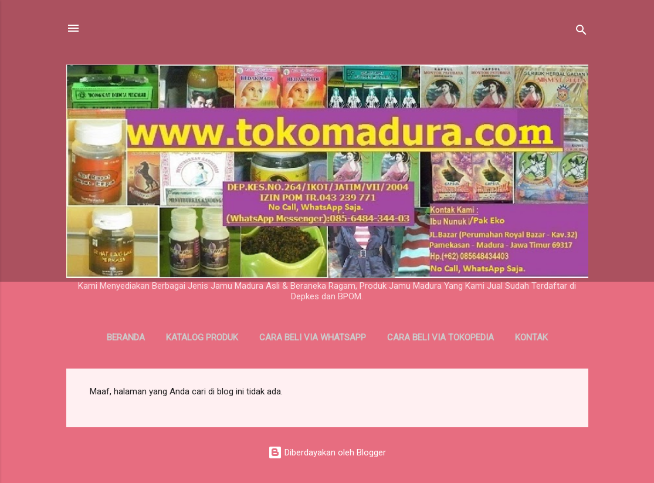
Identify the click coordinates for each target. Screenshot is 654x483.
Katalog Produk (202, 337)
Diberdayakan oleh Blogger (327, 452)
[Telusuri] (581, 32)
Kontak (531, 337)
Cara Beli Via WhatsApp (312, 337)
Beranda (126, 337)
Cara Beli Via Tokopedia (440, 337)
